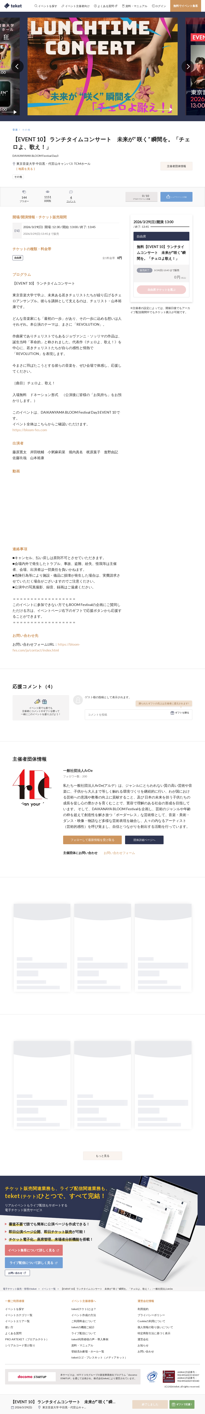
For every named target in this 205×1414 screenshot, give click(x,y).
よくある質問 (13, 1333)
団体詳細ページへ (144, 839)
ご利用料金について (83, 1321)
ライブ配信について (83, 1333)
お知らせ (143, 1345)
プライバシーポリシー (151, 1315)
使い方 (9, 1327)
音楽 (15, 129)
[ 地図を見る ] (25, 168)
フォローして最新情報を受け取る (93, 839)
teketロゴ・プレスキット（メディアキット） (99, 1357)
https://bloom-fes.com (30, 430)
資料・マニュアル (82, 1345)
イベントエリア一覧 (17, 1321)
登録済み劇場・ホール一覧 (87, 1351)
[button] (5, 1399)
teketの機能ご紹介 (83, 1327)
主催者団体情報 (176, 166)
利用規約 (143, 1309)
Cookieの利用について (151, 1321)
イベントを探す (14, 1309)
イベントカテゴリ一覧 (18, 1315)
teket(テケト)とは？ (83, 1309)
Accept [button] (191, 1394)
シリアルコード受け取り (20, 1345)
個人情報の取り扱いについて (155, 1327)
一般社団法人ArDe (78, 770)
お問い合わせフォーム (119, 853)
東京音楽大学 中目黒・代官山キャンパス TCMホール (74, 1407)
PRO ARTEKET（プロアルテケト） (27, 1339)
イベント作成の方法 (83, 1315)
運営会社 (143, 1339)
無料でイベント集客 (185, 5)
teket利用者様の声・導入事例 (89, 1339)
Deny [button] (171, 1394)
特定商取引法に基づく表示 (154, 1333)
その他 (26, 129)
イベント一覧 (49, 1288)
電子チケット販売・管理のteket (20, 1288)
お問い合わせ (146, 1351)
